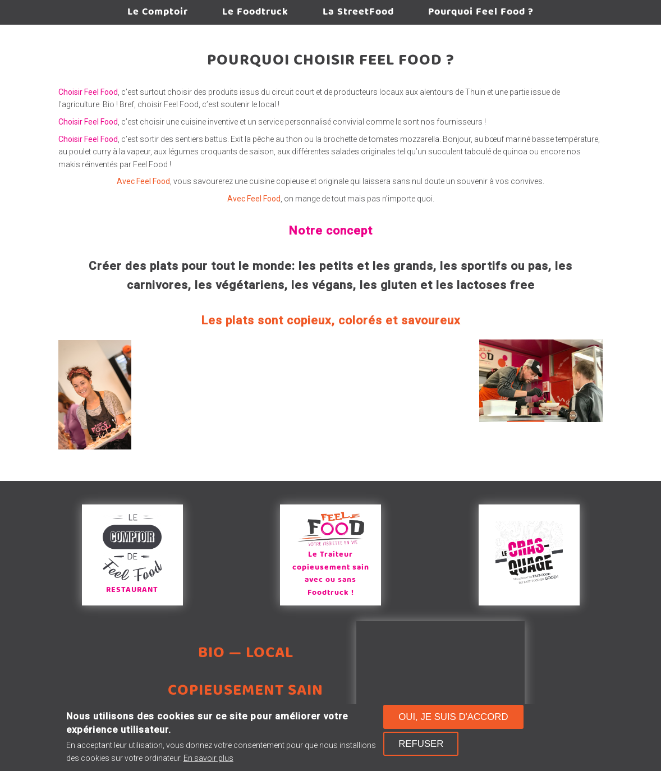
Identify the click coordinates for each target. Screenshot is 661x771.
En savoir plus (208, 758)
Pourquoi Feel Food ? (481, 12)
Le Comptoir (157, 12)
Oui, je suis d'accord (453, 717)
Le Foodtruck (255, 12)
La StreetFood (358, 12)
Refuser (420, 743)
